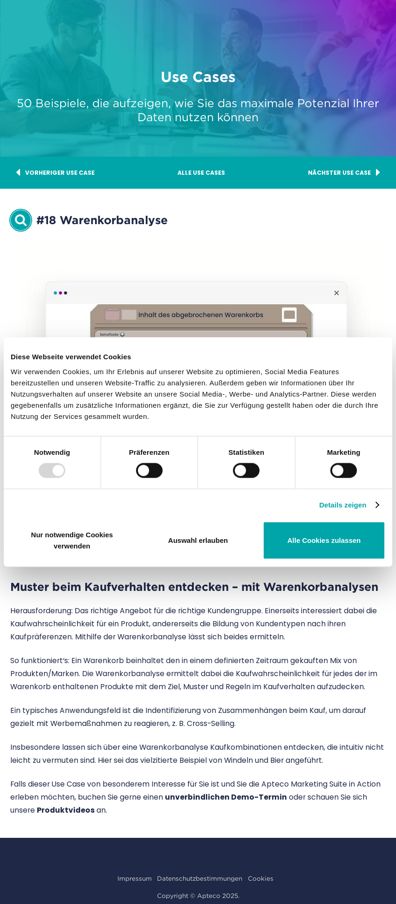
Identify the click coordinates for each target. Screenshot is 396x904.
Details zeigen (342, 505)
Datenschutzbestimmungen (199, 878)
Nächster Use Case (344, 172)
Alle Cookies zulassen (324, 540)
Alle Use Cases (201, 173)
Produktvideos (66, 810)
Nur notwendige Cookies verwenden (72, 539)
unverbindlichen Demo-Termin (226, 797)
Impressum (134, 878)
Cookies (260, 878)
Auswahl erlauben (198, 540)
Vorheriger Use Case (55, 172)
